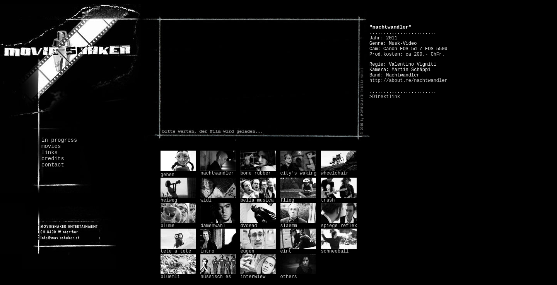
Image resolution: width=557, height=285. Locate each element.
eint (298, 249)
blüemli (178, 275)
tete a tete (178, 249)
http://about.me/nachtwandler (408, 80)
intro (218, 249)
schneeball (339, 249)
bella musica (258, 198)
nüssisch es (218, 275)
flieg (298, 198)
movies (51, 146)
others (298, 275)
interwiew (258, 275)
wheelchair (339, 171)
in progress (59, 140)
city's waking (298, 171)
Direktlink (386, 97)
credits (52, 159)
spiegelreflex (339, 224)
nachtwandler (218, 171)
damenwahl (218, 224)
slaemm (298, 224)
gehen (167, 175)
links (49, 152)
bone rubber (258, 171)
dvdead (258, 224)
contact (52, 165)
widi (218, 198)
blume (178, 224)
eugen (258, 249)
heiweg (178, 198)
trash (339, 198)
